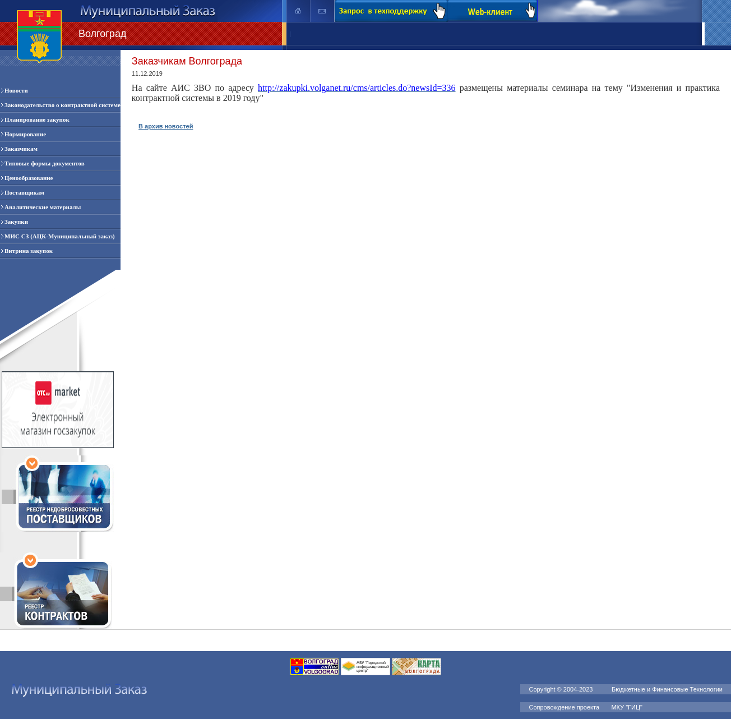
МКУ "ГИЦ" (627, 707)
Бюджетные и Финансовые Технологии (667, 689)
